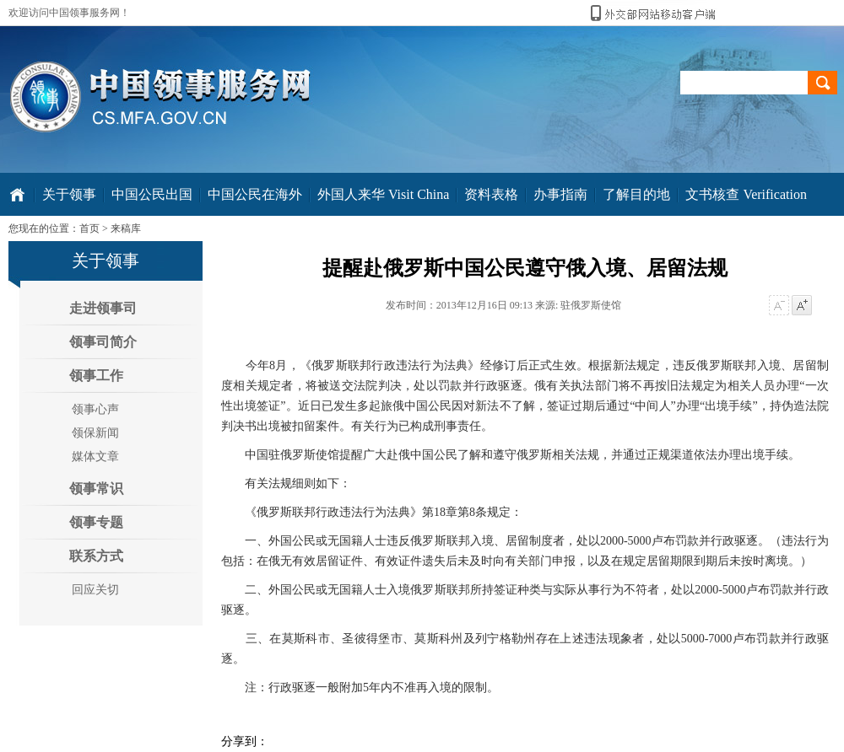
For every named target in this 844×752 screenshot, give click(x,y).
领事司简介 (103, 342)
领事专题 (96, 522)
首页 (89, 228)
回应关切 (95, 589)
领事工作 (96, 375)
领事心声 (95, 409)
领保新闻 (95, 433)
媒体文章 (95, 456)
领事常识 (96, 488)
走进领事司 (103, 308)
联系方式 (96, 556)
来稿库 (126, 228)
